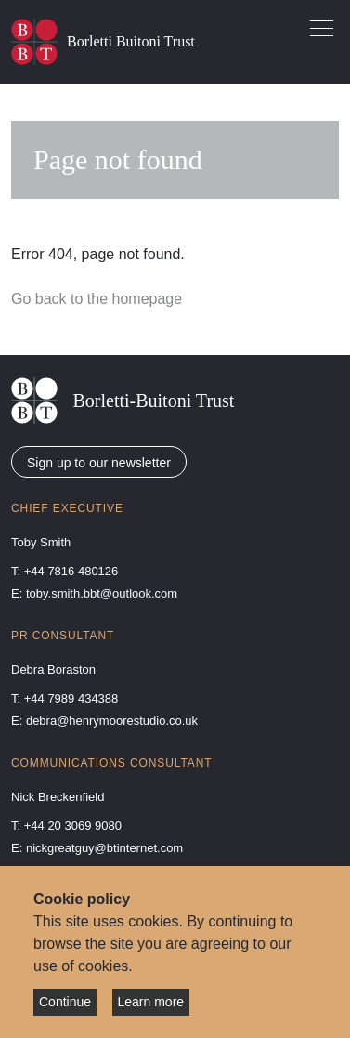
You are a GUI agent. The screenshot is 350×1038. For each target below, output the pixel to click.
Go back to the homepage (96, 299)
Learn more (151, 1001)
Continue (65, 1001)
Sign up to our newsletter (99, 462)
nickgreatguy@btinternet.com (104, 848)
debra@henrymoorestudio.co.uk (112, 721)
